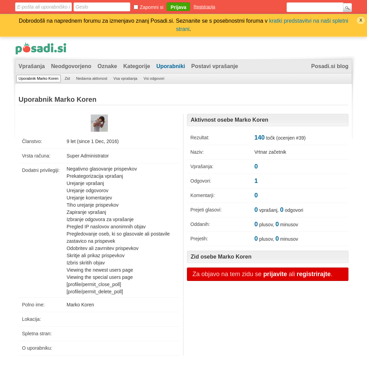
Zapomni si (151, 7)
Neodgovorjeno (71, 66)
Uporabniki (170, 66)
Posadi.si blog (329, 66)
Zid (67, 78)
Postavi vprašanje (214, 66)
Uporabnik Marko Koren (38, 78)
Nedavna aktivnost (91, 78)
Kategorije (136, 66)
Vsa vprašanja (125, 78)
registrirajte (314, 274)
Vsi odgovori (154, 78)
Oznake (107, 66)
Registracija (204, 6)
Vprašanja (32, 66)
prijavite (275, 274)
